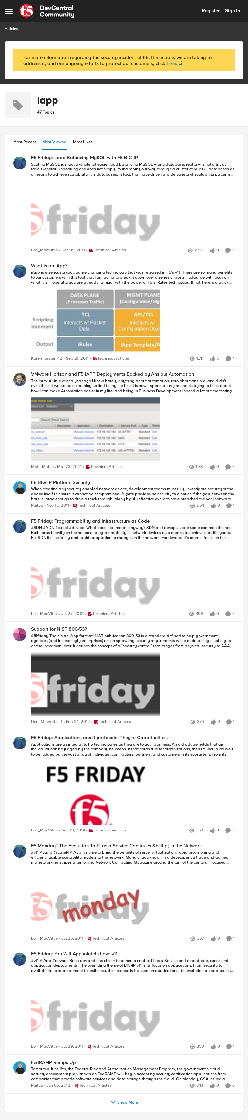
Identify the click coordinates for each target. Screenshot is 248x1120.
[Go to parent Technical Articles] (106, 250)
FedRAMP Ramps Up (53, 1062)
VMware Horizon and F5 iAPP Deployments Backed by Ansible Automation (112, 374)
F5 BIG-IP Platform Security (60, 482)
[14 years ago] (71, 614)
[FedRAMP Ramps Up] (133, 1074)
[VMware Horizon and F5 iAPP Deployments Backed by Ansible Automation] (133, 420)
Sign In (232, 11)
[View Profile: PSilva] (19, 487)
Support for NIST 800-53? (59, 629)
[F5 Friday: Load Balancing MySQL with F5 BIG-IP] (133, 204)
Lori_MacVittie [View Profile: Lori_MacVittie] (44, 250)
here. (172, 63)
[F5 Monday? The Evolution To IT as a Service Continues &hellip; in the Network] (133, 892)
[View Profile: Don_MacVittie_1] (19, 634)
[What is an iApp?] (133, 312)
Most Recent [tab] (24, 142)
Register (211, 11)
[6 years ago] (68, 467)
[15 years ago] (72, 250)
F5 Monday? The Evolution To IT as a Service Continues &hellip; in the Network (116, 846)
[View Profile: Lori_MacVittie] (19, 163)
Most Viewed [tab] (54, 142)
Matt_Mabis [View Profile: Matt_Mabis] (42, 466)
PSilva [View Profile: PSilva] (37, 505)
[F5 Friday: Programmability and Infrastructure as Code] (133, 567)
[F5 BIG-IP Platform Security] (133, 494)
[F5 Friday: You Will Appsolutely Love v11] (133, 1000)
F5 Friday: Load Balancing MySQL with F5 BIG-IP (84, 157)
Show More (124, 1102)
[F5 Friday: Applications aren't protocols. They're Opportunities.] (133, 784)
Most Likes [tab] (83, 142)
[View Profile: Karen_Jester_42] (19, 271)
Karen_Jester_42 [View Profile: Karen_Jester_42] (46, 358)
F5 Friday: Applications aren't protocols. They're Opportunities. (99, 737)
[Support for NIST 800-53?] (133, 676)
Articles (11, 28)
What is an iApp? (49, 266)
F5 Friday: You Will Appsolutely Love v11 (74, 954)
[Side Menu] (9, 11)
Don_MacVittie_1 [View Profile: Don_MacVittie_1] (46, 722)
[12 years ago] (72, 830)
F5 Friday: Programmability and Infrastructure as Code (90, 521)
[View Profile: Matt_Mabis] (19, 379)
